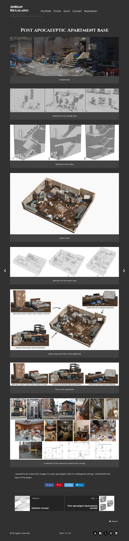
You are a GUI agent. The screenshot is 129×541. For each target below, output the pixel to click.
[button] (113, 521)
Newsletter (90, 11)
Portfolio (46, 11)
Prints (57, 11)
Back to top (65, 533)
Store (66, 11)
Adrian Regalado (19, 9)
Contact (77, 11)
